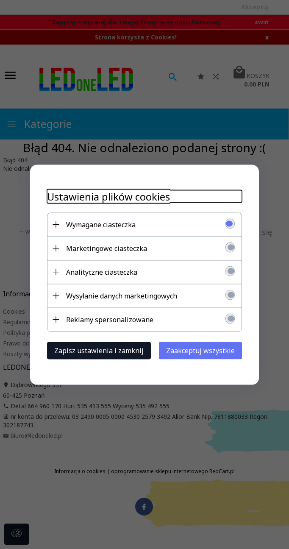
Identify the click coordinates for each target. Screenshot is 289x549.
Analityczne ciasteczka (101, 271)
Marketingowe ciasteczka (106, 248)
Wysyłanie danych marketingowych (121, 295)
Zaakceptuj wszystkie (200, 350)
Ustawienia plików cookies (108, 196)
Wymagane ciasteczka (101, 224)
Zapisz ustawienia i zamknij (99, 350)
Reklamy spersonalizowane (109, 319)
